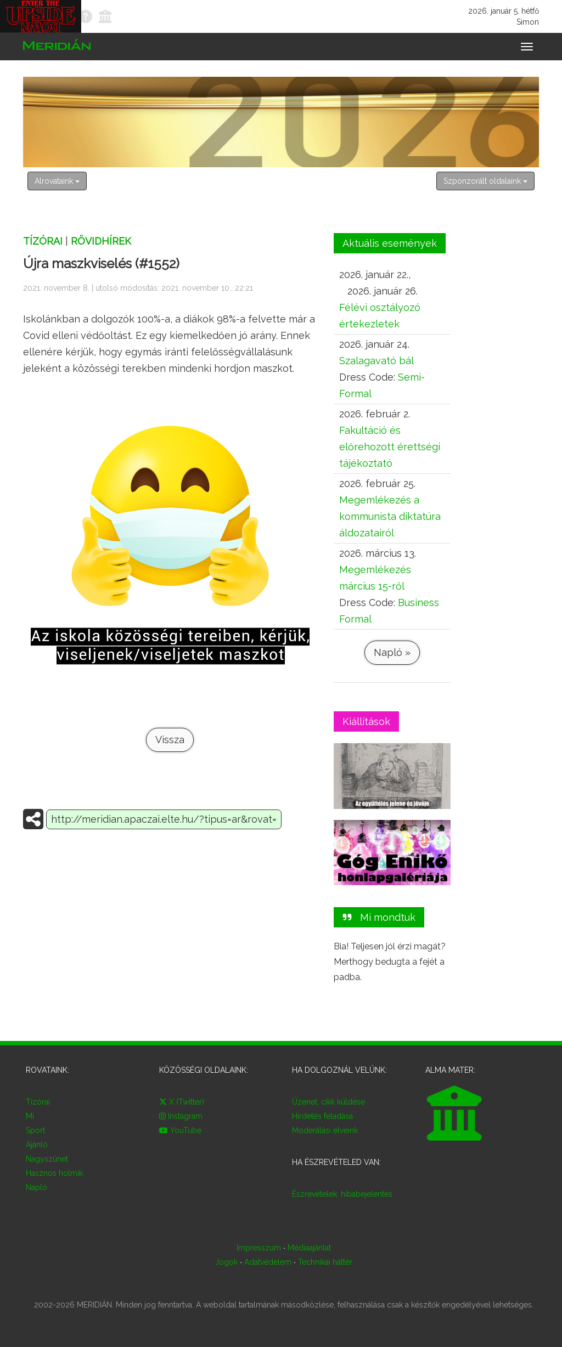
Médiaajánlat (309, 1247)
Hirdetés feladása (322, 1116)
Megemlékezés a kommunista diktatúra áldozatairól (390, 516)
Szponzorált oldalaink (485, 181)
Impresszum (259, 1247)
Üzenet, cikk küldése (328, 1101)
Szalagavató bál (376, 360)
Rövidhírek (101, 241)
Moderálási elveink (325, 1130)
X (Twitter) (181, 1101)
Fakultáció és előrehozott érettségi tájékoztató (389, 447)
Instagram (181, 1116)
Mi (30, 1116)
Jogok (226, 1262)
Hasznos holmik (54, 1173)
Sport (35, 1130)
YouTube (180, 1130)
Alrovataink (57, 181)
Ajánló (37, 1144)
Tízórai (43, 241)
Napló (36, 1187)
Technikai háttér (325, 1262)
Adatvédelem (267, 1262)
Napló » (392, 652)
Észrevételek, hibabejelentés (342, 1194)
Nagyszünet (47, 1158)
